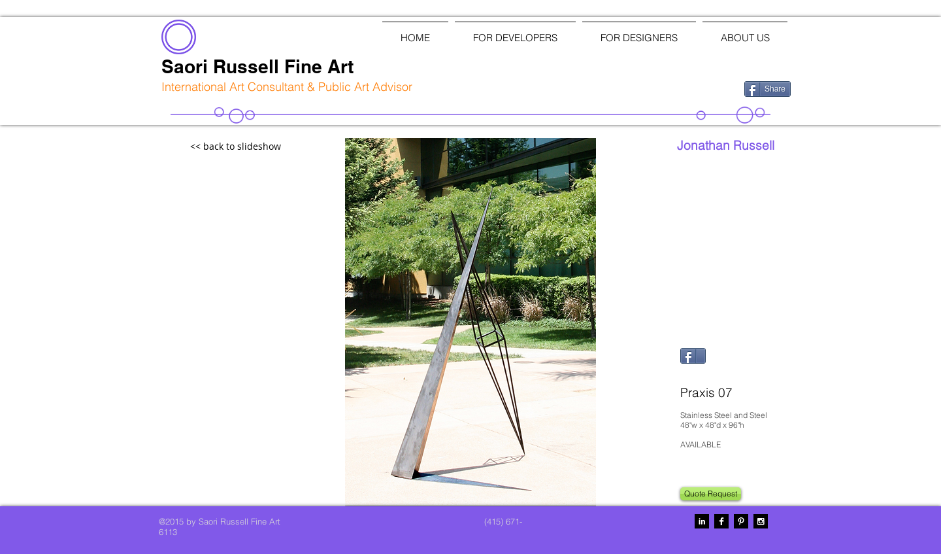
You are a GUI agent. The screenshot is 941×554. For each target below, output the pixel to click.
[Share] (767, 89)
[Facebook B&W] (721, 521)
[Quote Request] (710, 493)
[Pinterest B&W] (741, 521)
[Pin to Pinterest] (696, 374)
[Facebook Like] (666, 87)
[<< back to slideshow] (264, 147)
